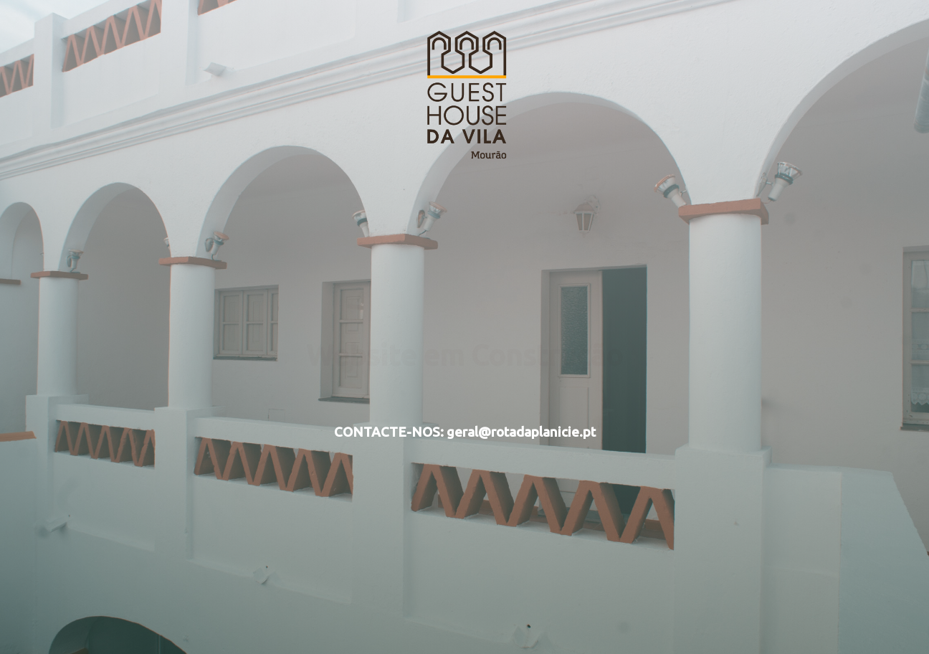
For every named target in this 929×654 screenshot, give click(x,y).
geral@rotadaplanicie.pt (521, 432)
